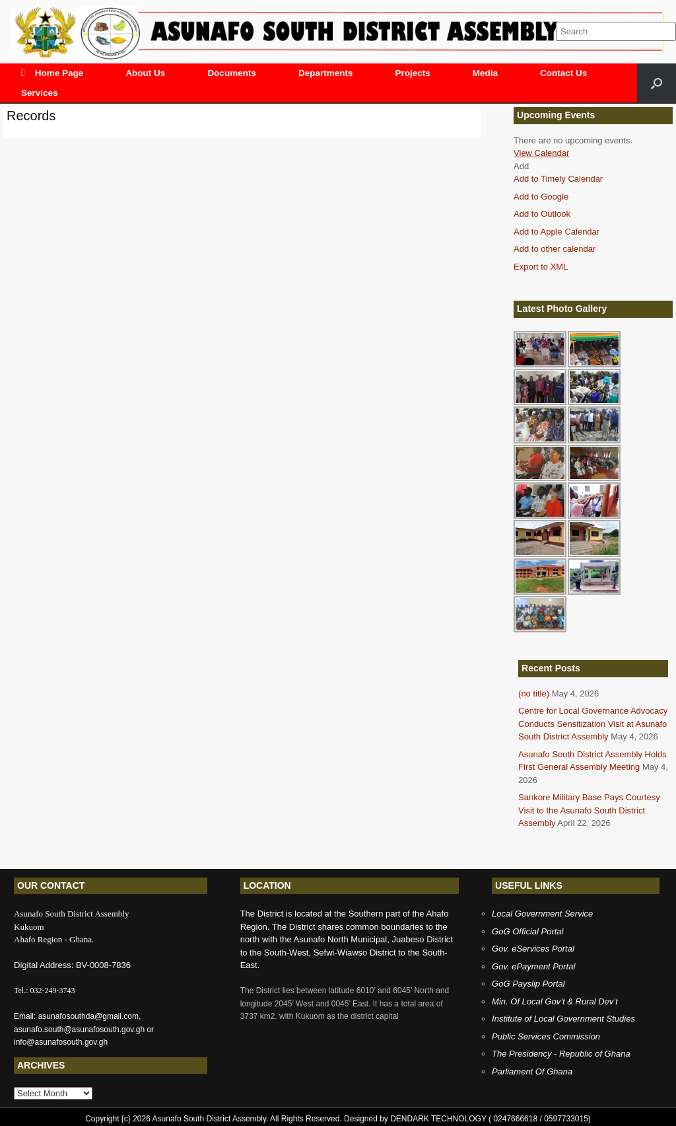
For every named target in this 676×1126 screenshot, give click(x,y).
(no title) (533, 693)
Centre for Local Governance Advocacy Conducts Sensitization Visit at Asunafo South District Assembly (592, 723)
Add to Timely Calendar (558, 179)
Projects (412, 73)
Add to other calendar (554, 249)
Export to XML (541, 267)
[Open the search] (656, 82)
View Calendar (541, 153)
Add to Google (541, 197)
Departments (325, 73)
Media (485, 73)
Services (39, 93)
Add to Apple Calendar (556, 232)
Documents (231, 73)
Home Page (52, 73)
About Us (145, 73)
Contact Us (563, 73)
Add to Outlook (542, 214)
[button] (521, 166)
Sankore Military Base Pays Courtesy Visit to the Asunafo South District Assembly (589, 810)
